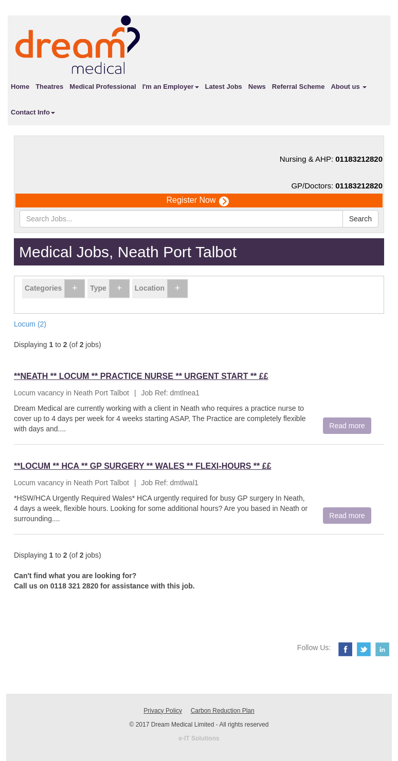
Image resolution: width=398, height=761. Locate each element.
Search (360, 219)
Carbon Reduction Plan (223, 710)
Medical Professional (102, 86)
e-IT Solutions (198, 738)
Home (20, 86)
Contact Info (33, 112)
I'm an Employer (170, 86)
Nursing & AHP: (331, 159)
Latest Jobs (223, 86)
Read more (347, 426)
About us (349, 86)
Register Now (197, 200)
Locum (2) (30, 324)
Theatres (49, 86)
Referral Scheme (298, 86)
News (257, 86)
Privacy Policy (162, 710)
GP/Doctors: (337, 185)
